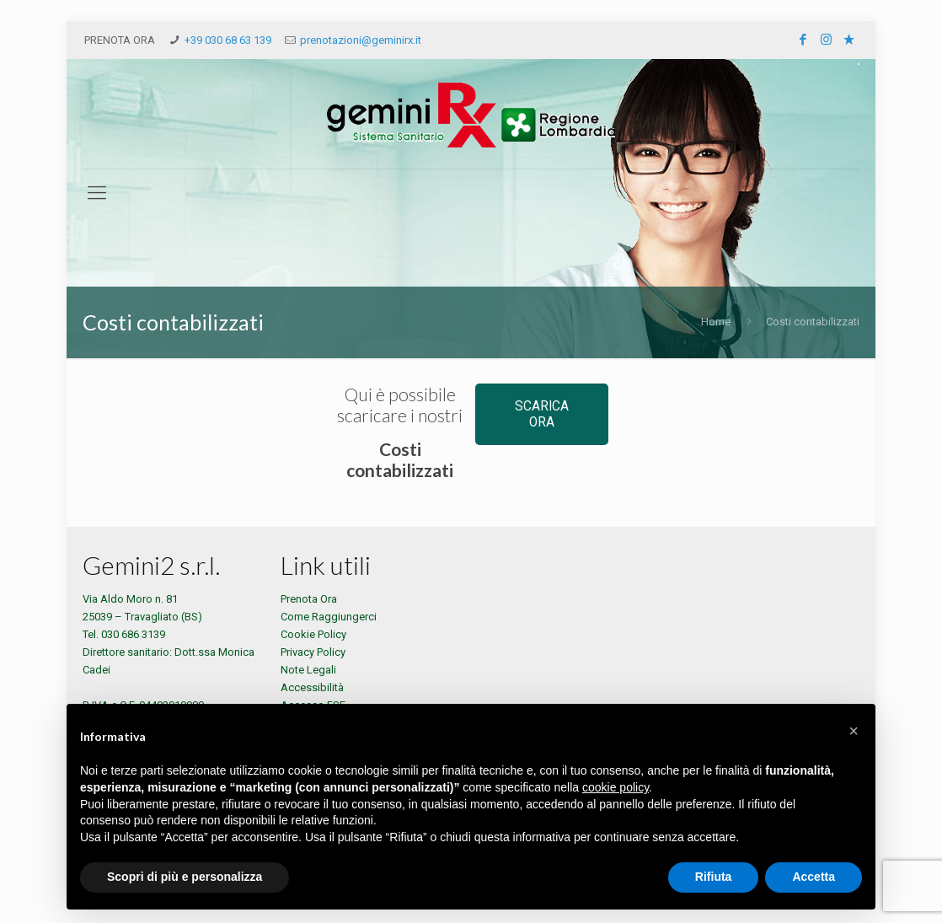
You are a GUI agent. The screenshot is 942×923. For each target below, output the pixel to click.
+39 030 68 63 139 (228, 40)
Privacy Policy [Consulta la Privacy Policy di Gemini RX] (313, 652)
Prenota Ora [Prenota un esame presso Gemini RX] (309, 599)
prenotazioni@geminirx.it (360, 40)
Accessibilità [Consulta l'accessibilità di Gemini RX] (312, 687)
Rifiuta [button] (713, 876)
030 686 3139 (133, 634)
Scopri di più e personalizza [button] (184, 876)
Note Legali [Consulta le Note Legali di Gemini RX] (308, 669)
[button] (853, 730)
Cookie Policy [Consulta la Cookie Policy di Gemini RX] (313, 634)
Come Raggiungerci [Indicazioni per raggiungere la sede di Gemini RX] (329, 616)
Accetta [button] (813, 876)
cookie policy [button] (615, 787)
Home (716, 321)
